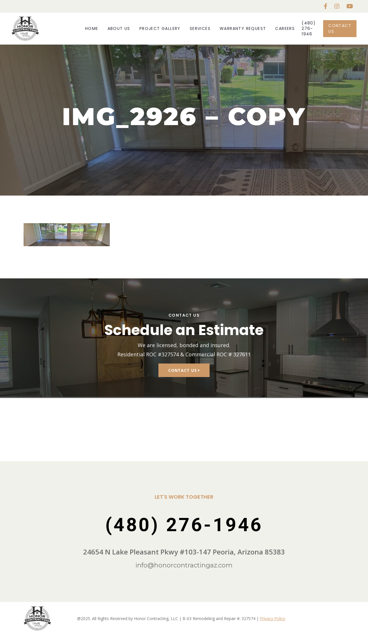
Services (200, 28)
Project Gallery (160, 28)
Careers (285, 28)
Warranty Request (243, 28)
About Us (119, 28)
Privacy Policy (272, 618)
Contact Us (339, 28)
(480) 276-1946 (309, 28)
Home (91, 28)
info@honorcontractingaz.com (184, 565)
